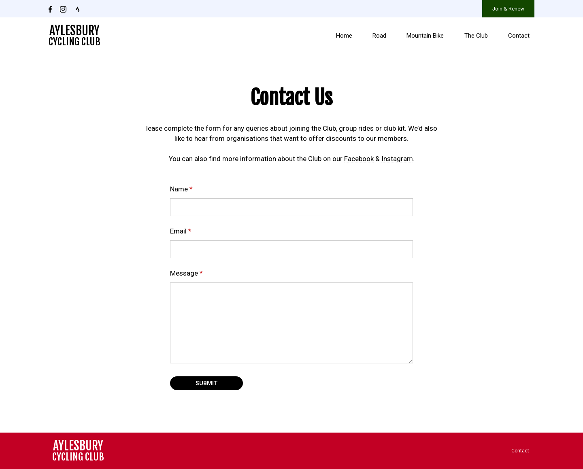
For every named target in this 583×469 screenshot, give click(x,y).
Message (186, 273)
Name (181, 189)
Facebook (359, 159)
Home (344, 35)
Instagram (397, 159)
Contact (519, 35)
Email (180, 231)
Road (379, 35)
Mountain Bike (425, 35)
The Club (476, 35)
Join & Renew (508, 9)
